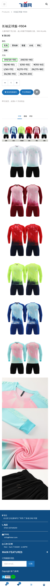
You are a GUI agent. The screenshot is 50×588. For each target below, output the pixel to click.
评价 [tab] (31, 116)
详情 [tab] (19, 116)
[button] (37, 92)
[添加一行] (17, 83)
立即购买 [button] (27, 92)
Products (6, 12)
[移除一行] (5, 83)
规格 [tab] (25, 116)
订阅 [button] (30, 564)
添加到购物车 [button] (11, 92)
